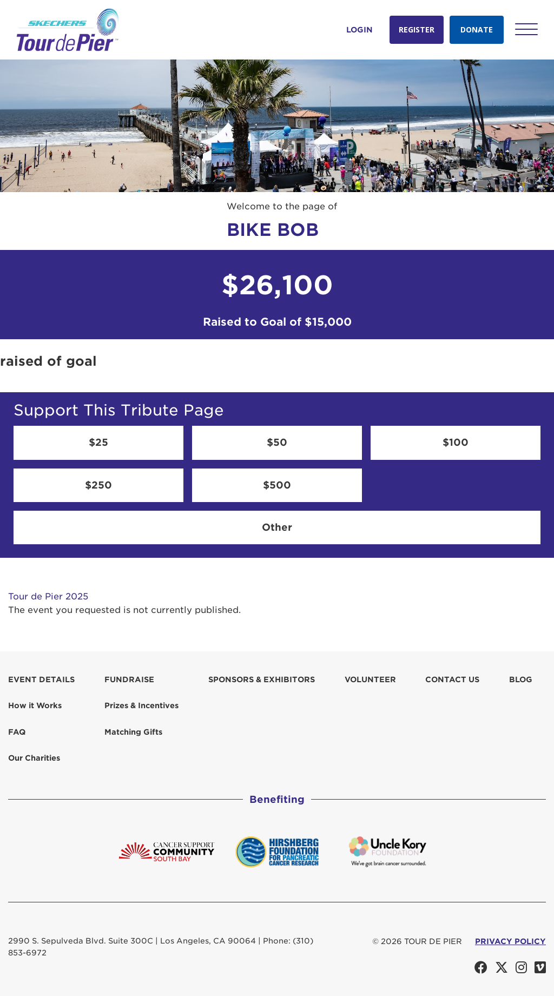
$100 (456, 442)
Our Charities (34, 758)
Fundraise (129, 679)
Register (416, 29)
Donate (476, 29)
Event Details (41, 679)
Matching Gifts (133, 732)
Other (277, 527)
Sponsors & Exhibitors (261, 679)
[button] (526, 29)
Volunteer (370, 679)
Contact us (452, 679)
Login (359, 29)
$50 (277, 442)
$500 (277, 485)
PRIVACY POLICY (510, 941)
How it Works (35, 705)
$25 (98, 442)
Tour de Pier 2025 (48, 596)
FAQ (16, 732)
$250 (98, 485)
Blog (520, 679)
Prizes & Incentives (141, 705)
